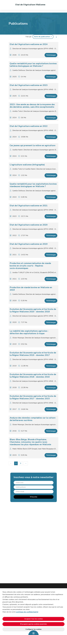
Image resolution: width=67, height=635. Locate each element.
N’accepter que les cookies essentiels (33, 624)
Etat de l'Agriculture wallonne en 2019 (28, 244)
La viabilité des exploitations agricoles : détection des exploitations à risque (29, 332)
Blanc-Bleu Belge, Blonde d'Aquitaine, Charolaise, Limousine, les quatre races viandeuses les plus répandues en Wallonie (30, 442)
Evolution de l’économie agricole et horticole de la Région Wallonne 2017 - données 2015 (33, 397)
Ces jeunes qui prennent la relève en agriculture (32, 145)
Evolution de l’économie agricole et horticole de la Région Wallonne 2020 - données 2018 (33, 310)
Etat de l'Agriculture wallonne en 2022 (28, 126)
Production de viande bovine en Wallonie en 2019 (31, 288)
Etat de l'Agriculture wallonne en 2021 (28, 205)
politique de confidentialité (27, 612)
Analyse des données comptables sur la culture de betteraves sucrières (32, 419)
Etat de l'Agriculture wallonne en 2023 (28, 85)
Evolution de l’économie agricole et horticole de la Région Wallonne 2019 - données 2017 (33, 354)
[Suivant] (26, 463)
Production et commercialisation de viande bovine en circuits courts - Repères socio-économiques (30, 266)
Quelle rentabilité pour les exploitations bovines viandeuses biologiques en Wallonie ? (33, 185)
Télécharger (51, 55)
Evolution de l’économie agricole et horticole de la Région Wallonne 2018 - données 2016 (33, 375)
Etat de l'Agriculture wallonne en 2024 (28, 44)
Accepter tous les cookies (33, 619)
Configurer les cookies (33, 629)
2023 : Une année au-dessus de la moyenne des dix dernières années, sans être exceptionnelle (32, 105)
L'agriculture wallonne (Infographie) (27, 164)
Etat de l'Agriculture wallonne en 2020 (28, 224)
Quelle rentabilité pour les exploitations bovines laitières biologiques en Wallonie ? (33, 64)
